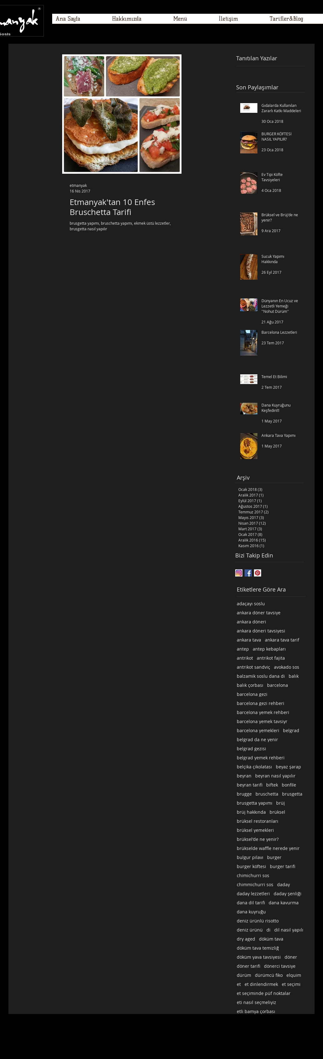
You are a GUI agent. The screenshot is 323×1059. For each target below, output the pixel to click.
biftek (272, 784)
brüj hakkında (251, 812)
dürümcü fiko (269, 975)
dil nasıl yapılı (288, 929)
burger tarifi (282, 866)
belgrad (291, 730)
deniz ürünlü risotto (258, 920)
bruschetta (267, 794)
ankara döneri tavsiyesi (261, 630)
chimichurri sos (253, 875)
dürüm (244, 975)
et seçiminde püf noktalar (264, 993)
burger (274, 857)
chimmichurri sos (255, 884)
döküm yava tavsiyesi (259, 957)
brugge (244, 794)
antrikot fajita (271, 658)
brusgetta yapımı (254, 803)
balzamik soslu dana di (261, 676)
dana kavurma (284, 902)
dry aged (246, 939)
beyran (244, 775)
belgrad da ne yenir (257, 739)
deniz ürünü (250, 929)
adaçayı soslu (251, 603)
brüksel (277, 812)
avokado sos (286, 667)
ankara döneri (251, 621)
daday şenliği (287, 893)
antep (243, 649)
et (239, 984)
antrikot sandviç (253, 667)
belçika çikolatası (254, 766)
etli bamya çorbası (256, 1011)
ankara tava (249, 639)
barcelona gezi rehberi (260, 703)
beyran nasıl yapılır (275, 775)
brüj (280, 803)
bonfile (289, 784)
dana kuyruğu (251, 911)
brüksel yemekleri (255, 830)
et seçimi (291, 984)
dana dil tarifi (251, 902)
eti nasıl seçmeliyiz (256, 1002)
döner (291, 957)
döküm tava (271, 939)
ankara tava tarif (282, 639)
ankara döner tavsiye (259, 612)
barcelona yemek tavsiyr (262, 721)
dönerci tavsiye (280, 966)
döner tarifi (248, 966)
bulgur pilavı (250, 857)
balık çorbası (250, 685)
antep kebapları (269, 649)
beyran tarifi (249, 784)
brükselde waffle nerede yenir (268, 848)
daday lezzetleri (253, 893)
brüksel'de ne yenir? (258, 839)
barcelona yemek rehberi (263, 712)
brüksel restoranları (257, 821)
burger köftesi (251, 866)
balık (294, 676)
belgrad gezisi (251, 748)
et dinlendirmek (261, 984)
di (268, 929)
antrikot (245, 658)
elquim (293, 975)
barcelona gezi (252, 694)
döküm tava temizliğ (258, 948)
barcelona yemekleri (258, 730)
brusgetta (292, 794)
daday (283, 884)
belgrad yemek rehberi (261, 757)
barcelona (277, 685)
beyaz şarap (288, 766)
